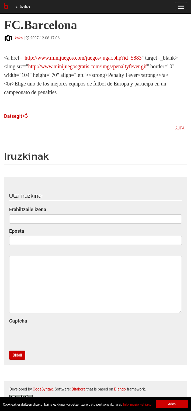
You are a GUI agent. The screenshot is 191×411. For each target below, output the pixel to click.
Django (120, 389)
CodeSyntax (43, 389)
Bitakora (79, 389)
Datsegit (16, 116)
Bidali (17, 355)
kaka (25, 6)
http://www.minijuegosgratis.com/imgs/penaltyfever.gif (87, 66)
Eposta (16, 231)
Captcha (18, 321)
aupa (180, 128)
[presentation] (50, 336)
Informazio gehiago (137, 404)
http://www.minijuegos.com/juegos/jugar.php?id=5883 (83, 58)
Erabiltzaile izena (27, 209)
